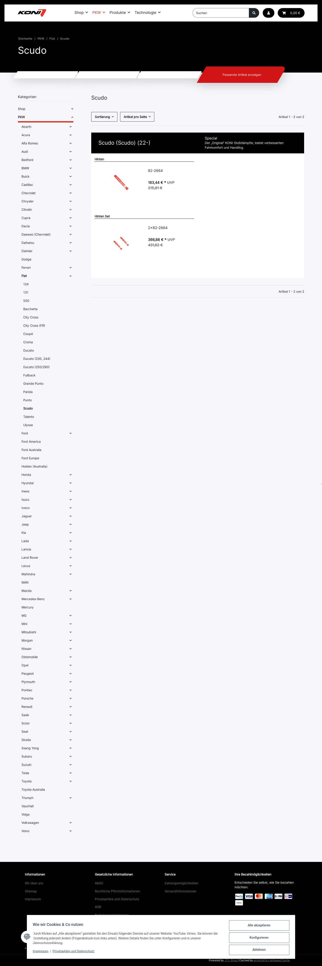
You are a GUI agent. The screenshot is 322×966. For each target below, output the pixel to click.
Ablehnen (257, 950)
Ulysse (28, 425)
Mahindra (28, 574)
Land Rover (29, 557)
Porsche (27, 698)
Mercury (27, 607)
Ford (24, 433)
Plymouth (28, 682)
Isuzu (25, 499)
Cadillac (27, 185)
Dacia (25, 226)
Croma (28, 342)
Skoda (26, 740)
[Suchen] (221, 13)
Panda (28, 392)
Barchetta (30, 309)
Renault (26, 706)
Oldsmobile (29, 657)
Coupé (28, 334)
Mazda (26, 590)
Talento (28, 417)
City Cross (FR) (34, 325)
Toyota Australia (33, 789)
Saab (25, 715)
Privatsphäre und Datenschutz (117, 899)
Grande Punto (33, 383)
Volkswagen (30, 822)
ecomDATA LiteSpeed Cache (272, 960)
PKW (21, 117)
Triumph (27, 798)
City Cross (30, 317)
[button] (268, 13)
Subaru (26, 756)
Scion (25, 723)
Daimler (26, 251)
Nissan (26, 648)
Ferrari (26, 267)
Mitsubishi (28, 632)
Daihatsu (27, 243)
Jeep (25, 524)
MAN (25, 582)
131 (25, 292)
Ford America (31, 441)
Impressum (33, 899)
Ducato (28, 350)
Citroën (26, 209)
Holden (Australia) (34, 466)
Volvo (25, 831)
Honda (26, 475)
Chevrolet (28, 193)
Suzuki (26, 764)
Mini (24, 624)
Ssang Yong (30, 748)
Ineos (25, 491)
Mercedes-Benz (33, 599)
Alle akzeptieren (257, 927)
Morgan (27, 640)
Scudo (28, 408)
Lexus (25, 566)
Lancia (26, 549)
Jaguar (26, 516)
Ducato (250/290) (36, 367)
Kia (23, 533)
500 (26, 301)
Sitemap (31, 891)
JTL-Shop (231, 960)
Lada (25, 541)
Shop (21, 109)
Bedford (27, 160)
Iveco (25, 508)
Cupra (25, 218)
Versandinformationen (180, 891)
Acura (25, 135)
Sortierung (102, 117)
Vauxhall (27, 806)
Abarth (26, 127)
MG (23, 615)
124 (26, 284)
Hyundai (27, 483)
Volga (25, 814)
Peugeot (27, 673)
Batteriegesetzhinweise (112, 915)
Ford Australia (31, 450)
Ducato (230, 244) (36, 359)
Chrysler (27, 201)
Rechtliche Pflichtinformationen (117, 891)
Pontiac (26, 690)
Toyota (26, 781)
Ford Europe (30, 458)
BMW (25, 168)
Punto (27, 400)
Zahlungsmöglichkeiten (181, 883)
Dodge (26, 259)
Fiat (24, 276)
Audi (24, 151)
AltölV (99, 883)
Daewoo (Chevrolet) (36, 234)
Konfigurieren (257, 938)
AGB (98, 907)
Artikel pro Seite (135, 117)
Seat (24, 731)
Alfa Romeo (29, 143)
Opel (24, 665)
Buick (25, 176)
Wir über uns (34, 883)
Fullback (29, 375)
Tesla (25, 773)
